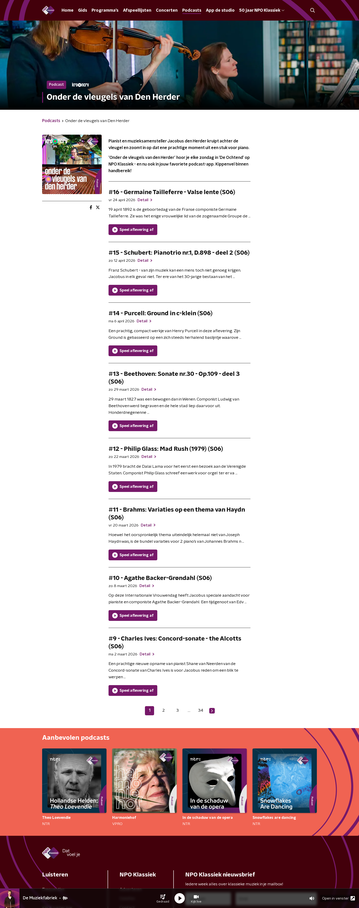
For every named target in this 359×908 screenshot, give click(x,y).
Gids (82, 10)
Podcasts (191, 10)
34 (200, 710)
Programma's (105, 10)
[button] (162, 898)
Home (67, 10)
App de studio (220, 10)
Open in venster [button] (338, 898)
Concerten (167, 10)
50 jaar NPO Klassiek (261, 10)
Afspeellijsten (137, 10)
